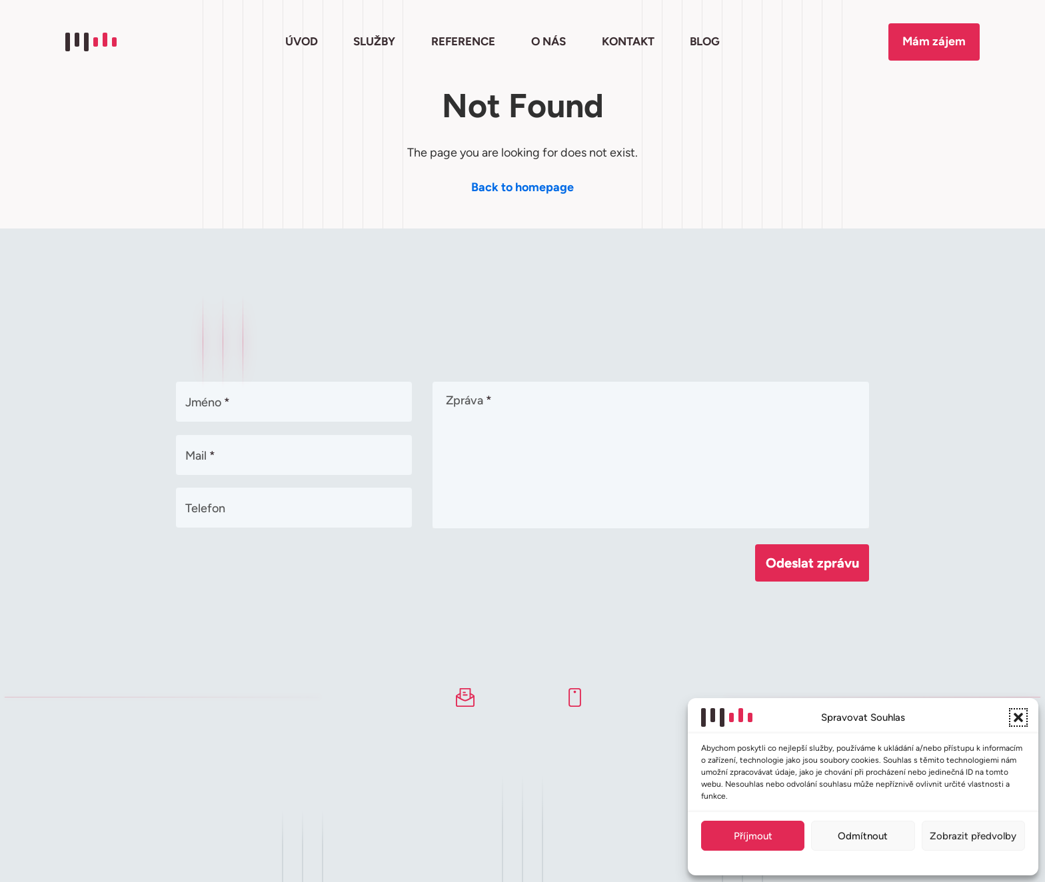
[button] (1018, 717)
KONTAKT (628, 41)
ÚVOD (301, 41)
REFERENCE (463, 41)
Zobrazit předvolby (973, 836)
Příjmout (753, 836)
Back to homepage (522, 187)
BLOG (705, 41)
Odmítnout (863, 836)
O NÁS (548, 41)
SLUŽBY (374, 41)
